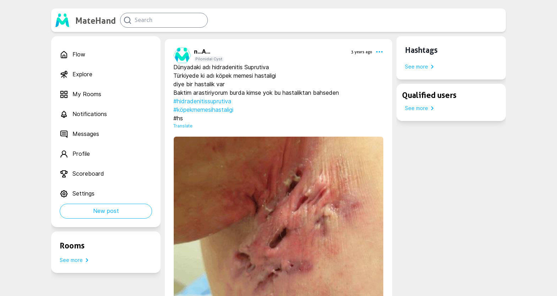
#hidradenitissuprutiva (202, 101)
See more (75, 260)
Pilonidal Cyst (208, 58)
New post (106, 211)
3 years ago (361, 51)
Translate (183, 125)
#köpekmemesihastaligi (203, 109)
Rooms (72, 245)
